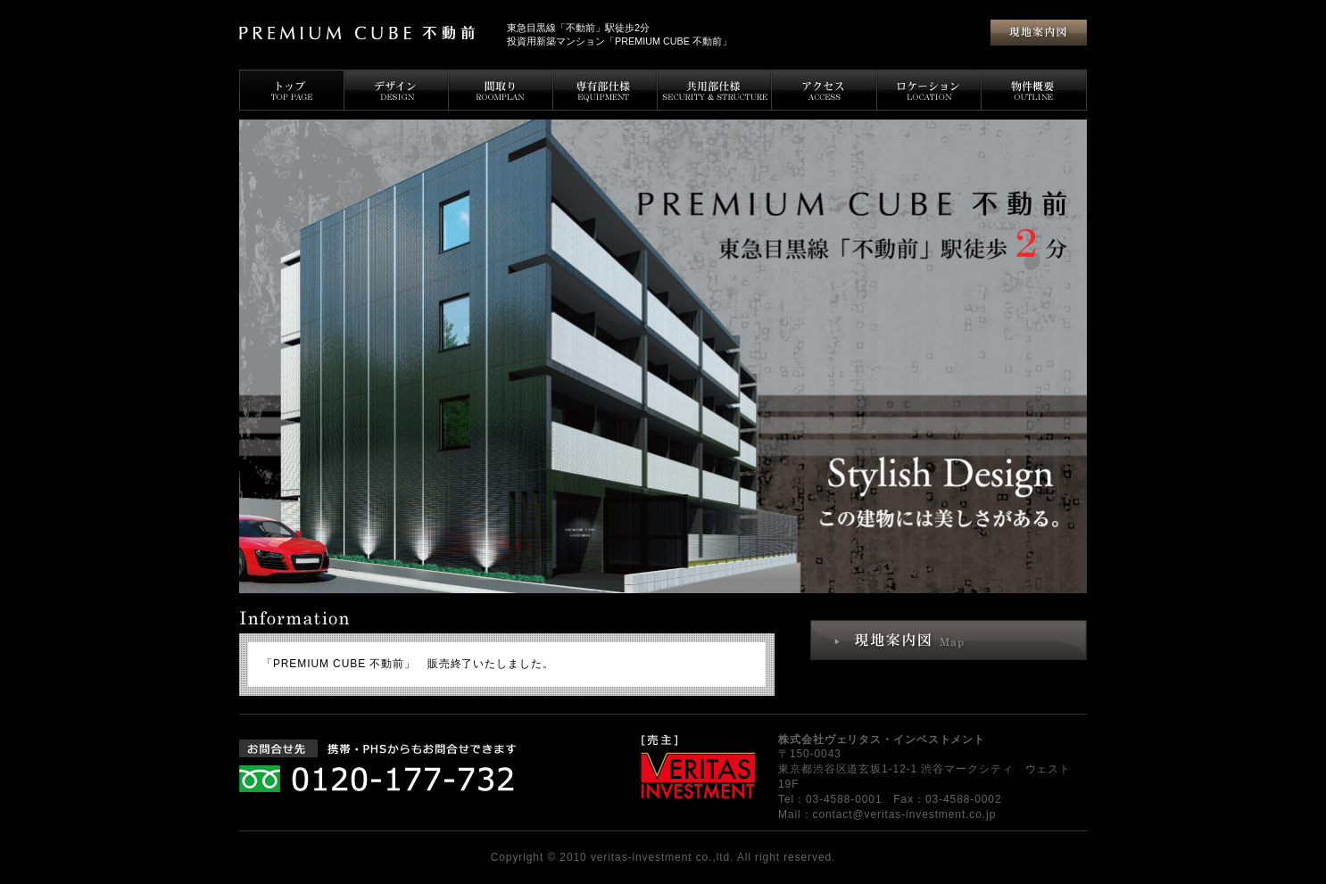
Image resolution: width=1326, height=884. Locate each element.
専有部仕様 (604, 90)
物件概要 (1034, 90)
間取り (500, 90)
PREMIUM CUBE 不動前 (366, 33)
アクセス (824, 90)
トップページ (291, 90)
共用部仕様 (714, 90)
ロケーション (928, 90)
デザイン (396, 90)
